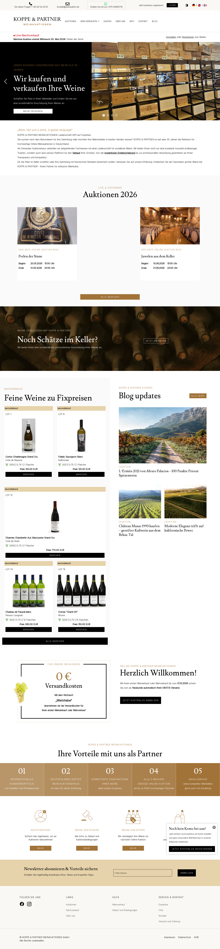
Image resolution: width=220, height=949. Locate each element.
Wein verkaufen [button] (89, 21)
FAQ (161, 910)
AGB (196, 937)
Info (132, 21)
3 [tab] (112, 115)
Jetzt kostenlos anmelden (140, 700)
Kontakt (143, 21)
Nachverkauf (72, 910)
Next (216, 81)
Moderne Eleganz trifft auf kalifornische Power (184, 528)
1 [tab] (103, 115)
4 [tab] (116, 115)
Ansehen (28, 474)
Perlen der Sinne (48, 39)
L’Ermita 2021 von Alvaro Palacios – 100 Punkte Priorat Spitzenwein (159, 473)
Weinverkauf (118, 904)
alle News (198, 396)
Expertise (163, 904)
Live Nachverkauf (27, 35)
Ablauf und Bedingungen (124, 910)
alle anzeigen (55, 641)
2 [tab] (107, 115)
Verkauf (76, 153)
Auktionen (70, 21)
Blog (154, 21)
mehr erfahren (33, 111)
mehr (40, 848)
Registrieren (188, 37)
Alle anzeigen (110, 297)
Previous (4, 81)
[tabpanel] (110, 81)
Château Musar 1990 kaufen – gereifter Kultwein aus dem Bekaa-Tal (140, 530)
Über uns (120, 21)
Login (172, 5)
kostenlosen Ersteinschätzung (120, 153)
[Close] (214, 827)
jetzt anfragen (155, 341)
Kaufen (107, 21)
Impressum (169, 937)
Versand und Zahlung (169, 921)
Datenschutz (184, 937)
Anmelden (171, 37)
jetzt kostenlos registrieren (192, 849)
